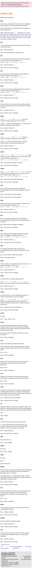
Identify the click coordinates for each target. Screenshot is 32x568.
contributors (7, 566)
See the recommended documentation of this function (15, 6)
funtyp (28, 37)
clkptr (14, 36)
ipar (1, 36)
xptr (28, 32)
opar (7, 36)
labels (4, 39)
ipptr (4, 36)
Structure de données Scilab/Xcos (16, 547)
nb (11, 37)
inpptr (11, 34)
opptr (10, 36)
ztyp (13, 37)
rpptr (29, 34)
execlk (22, 36)
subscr (24, 37)
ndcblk (20, 37)
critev (8, 37)
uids (15, 39)
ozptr (4, 34)
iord (1, 39)
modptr (9, 39)
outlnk (23, 34)
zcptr (7, 34)
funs (25, 32)
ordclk (26, 36)
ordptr (18, 36)
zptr (1, 34)
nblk (16, 37)
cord (29, 36)
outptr (15, 34)
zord (5, 37)
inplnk (19, 34)
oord (1, 37)
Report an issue (5, 544)
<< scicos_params (5, 547)
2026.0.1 (3, 4)
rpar (27, 34)
